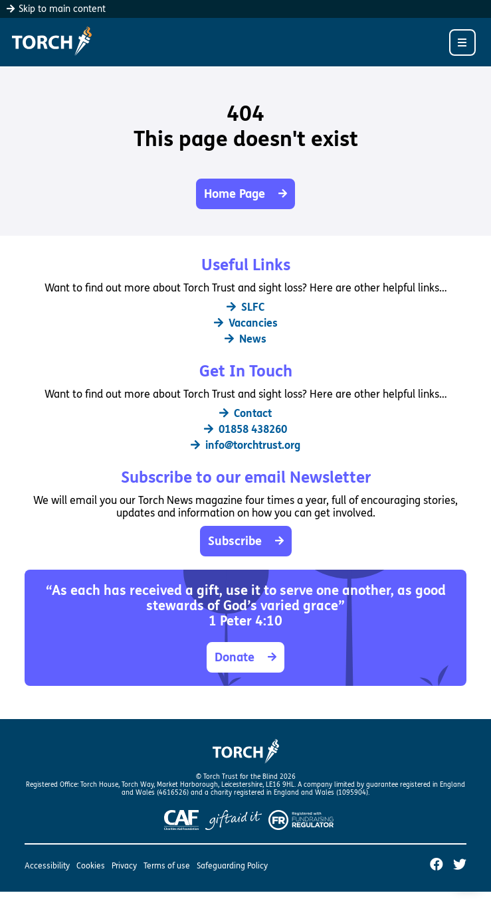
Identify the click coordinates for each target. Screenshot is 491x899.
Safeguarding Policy (232, 865)
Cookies (90, 865)
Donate (245, 657)
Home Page (245, 194)
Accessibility (47, 865)
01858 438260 (245, 429)
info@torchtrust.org (245, 445)
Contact (245, 413)
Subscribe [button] (246, 541)
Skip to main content (56, 9)
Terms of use (167, 865)
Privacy (124, 865)
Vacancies (246, 323)
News (245, 339)
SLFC (245, 307)
